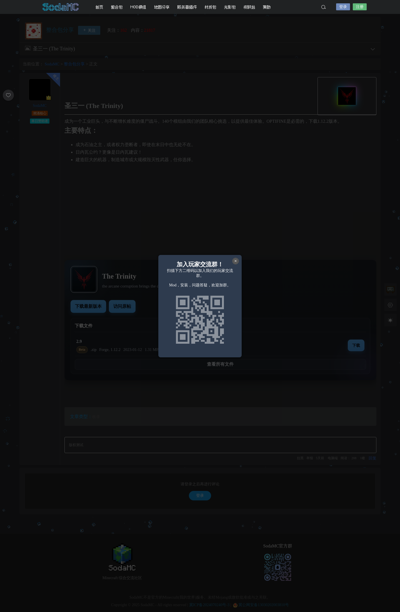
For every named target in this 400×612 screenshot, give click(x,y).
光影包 (230, 7)
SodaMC (61, 7)
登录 (343, 7)
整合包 (117, 7)
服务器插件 (187, 7)
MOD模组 (138, 7)
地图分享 (162, 7)
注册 (360, 7)
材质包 (210, 7)
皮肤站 (249, 7)
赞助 (267, 7)
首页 (99, 7)
